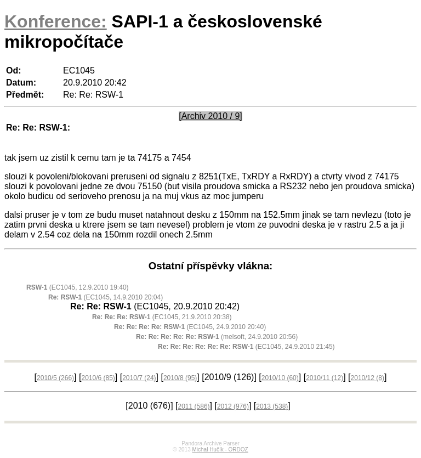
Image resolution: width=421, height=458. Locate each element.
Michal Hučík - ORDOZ (220, 449)
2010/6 (98, 378)
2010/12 (367, 378)
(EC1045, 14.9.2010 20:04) (105, 297)
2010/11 (324, 378)
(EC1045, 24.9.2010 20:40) (190, 327)
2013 (272, 406)
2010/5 (55, 378)
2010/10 (280, 378)
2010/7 (139, 378)
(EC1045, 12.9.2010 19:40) (77, 287)
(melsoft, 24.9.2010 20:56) (217, 337)
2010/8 (180, 378)
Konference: (55, 21)
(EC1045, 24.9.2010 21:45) (246, 346)
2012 (233, 406)
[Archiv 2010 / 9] (210, 116)
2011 (194, 406)
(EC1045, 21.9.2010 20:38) (162, 317)
